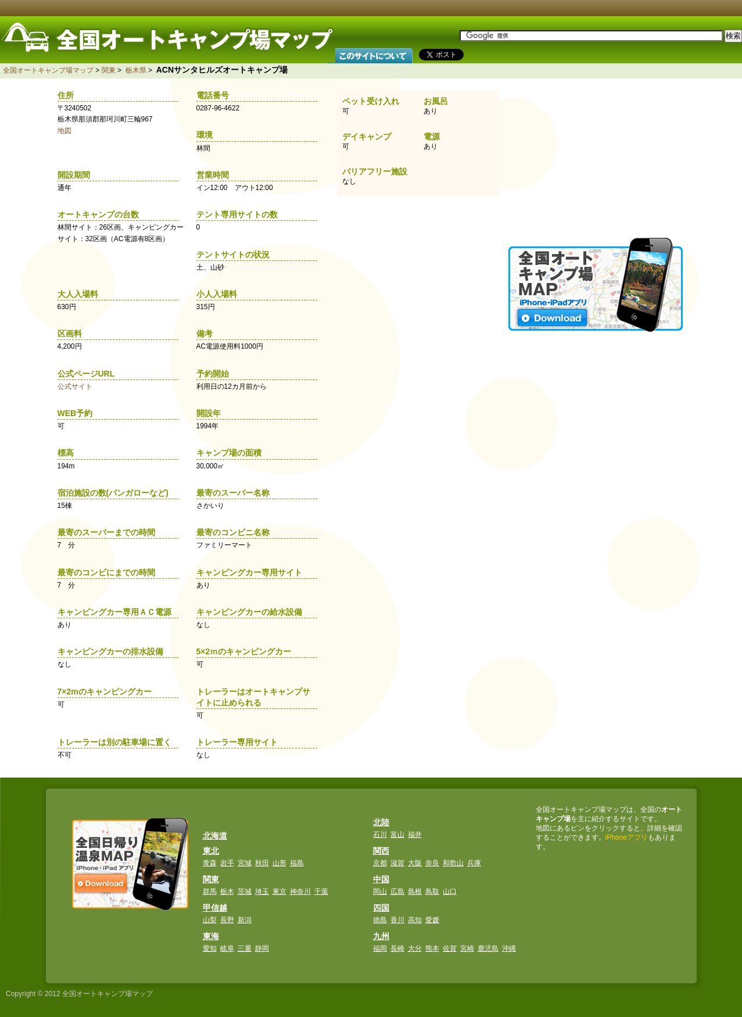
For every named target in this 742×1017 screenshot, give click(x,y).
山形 (279, 863)
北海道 (215, 835)
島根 (415, 891)
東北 (211, 850)
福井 (415, 834)
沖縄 (509, 948)
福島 (297, 863)
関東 (109, 70)
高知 (415, 920)
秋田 (262, 863)
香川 (397, 920)
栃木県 (136, 70)
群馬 (210, 891)
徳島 (380, 920)
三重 (245, 948)
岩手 (227, 863)
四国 (381, 907)
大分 (415, 948)
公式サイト (75, 386)
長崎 (397, 948)
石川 (380, 834)
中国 (381, 879)
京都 (380, 863)
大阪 (415, 863)
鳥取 (432, 891)
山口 (450, 891)
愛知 (210, 948)
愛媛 (432, 920)
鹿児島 (488, 948)
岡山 (380, 891)
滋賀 (397, 863)
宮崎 (467, 948)
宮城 (245, 863)
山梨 (210, 920)
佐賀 (450, 948)
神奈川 (300, 891)
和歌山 (453, 863)
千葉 (321, 891)
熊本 (432, 948)
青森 (210, 863)
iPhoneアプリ (626, 837)
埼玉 (262, 891)
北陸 (381, 822)
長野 (227, 920)
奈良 (432, 863)
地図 (64, 131)
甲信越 (215, 907)
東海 (211, 936)
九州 (381, 936)
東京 (279, 891)
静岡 (262, 948)
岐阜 (227, 948)
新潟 (245, 920)
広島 (397, 891)
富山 (397, 834)
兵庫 (474, 863)
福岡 (380, 948)
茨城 (245, 891)
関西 (381, 850)
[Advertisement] (596, 157)
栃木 (227, 891)
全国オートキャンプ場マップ (48, 70)
